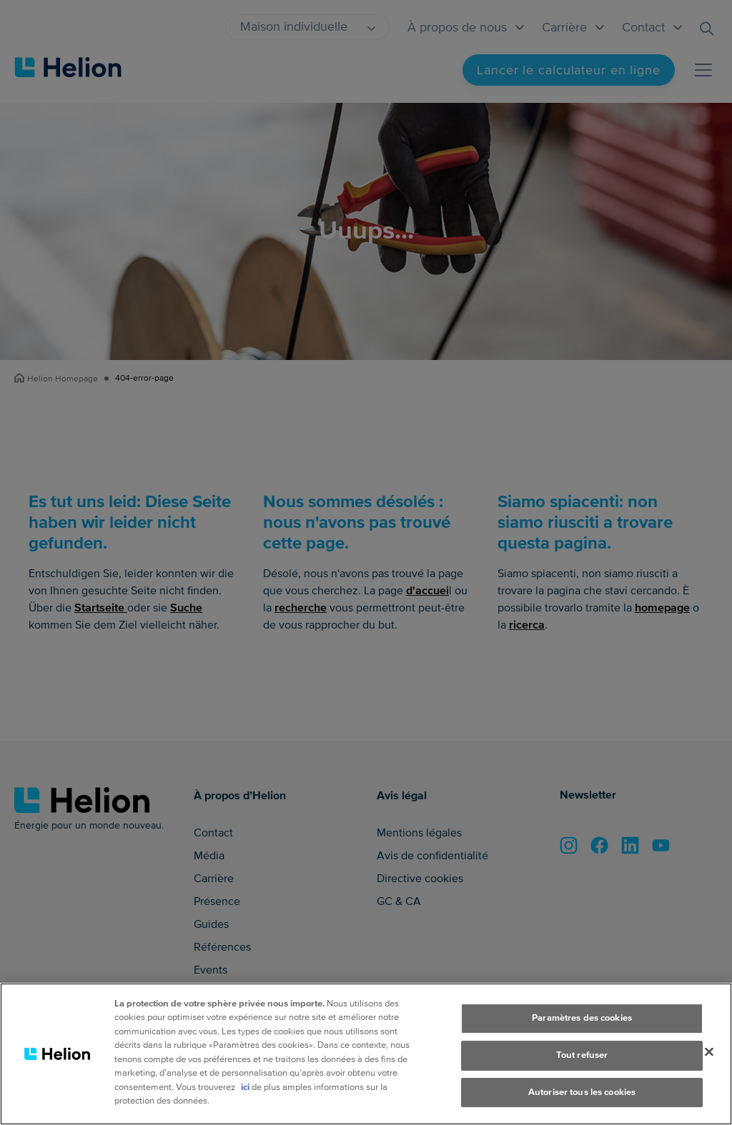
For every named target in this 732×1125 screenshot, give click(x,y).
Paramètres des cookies (582, 1023)
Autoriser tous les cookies (581, 1096)
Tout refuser (582, 1059)
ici (245, 1091)
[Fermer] (709, 1056)
